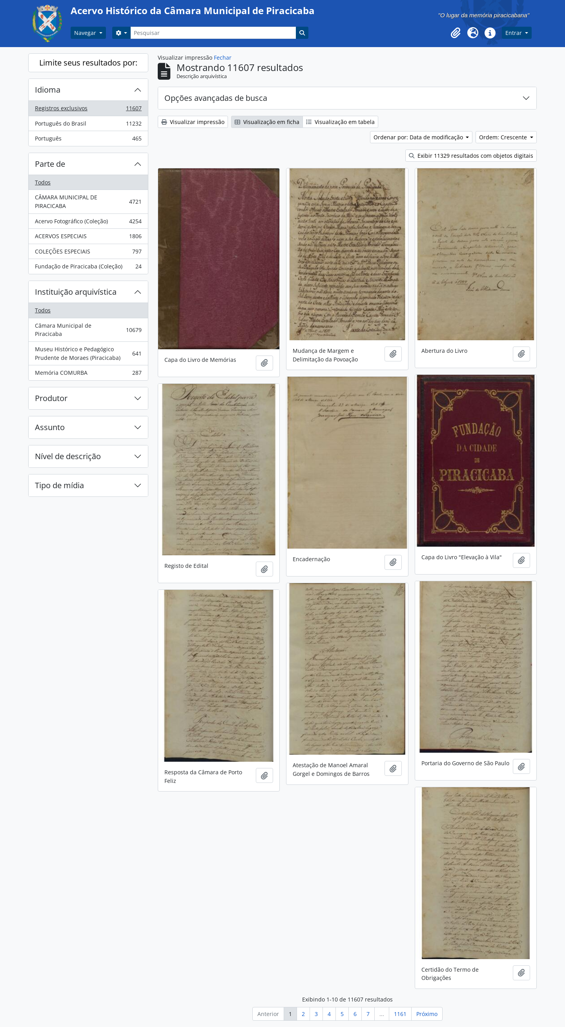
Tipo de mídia (59, 485)
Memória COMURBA (88, 374)
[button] (455, 33)
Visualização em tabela (340, 122)
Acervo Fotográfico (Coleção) (88, 223)
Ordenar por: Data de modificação (419, 137)
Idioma (47, 89)
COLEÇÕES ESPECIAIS (88, 253)
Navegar (86, 32)
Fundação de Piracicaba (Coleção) (88, 268)
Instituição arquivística (76, 291)
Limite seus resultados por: (88, 62)
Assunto (50, 427)
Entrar (514, 32)
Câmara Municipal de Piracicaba (88, 330)
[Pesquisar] (213, 33)
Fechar (222, 57)
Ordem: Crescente (504, 137)
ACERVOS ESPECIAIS (88, 238)
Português (88, 140)
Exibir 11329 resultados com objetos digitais (471, 155)
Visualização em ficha (267, 122)
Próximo (426, 1014)
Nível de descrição (68, 456)
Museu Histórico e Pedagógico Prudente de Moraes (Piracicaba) (88, 353)
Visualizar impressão (192, 122)
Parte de (50, 164)
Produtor (51, 398)
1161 (400, 1014)
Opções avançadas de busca (215, 98)
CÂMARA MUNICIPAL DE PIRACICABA (88, 201)
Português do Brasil (88, 125)
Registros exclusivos (88, 110)
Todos (43, 182)
